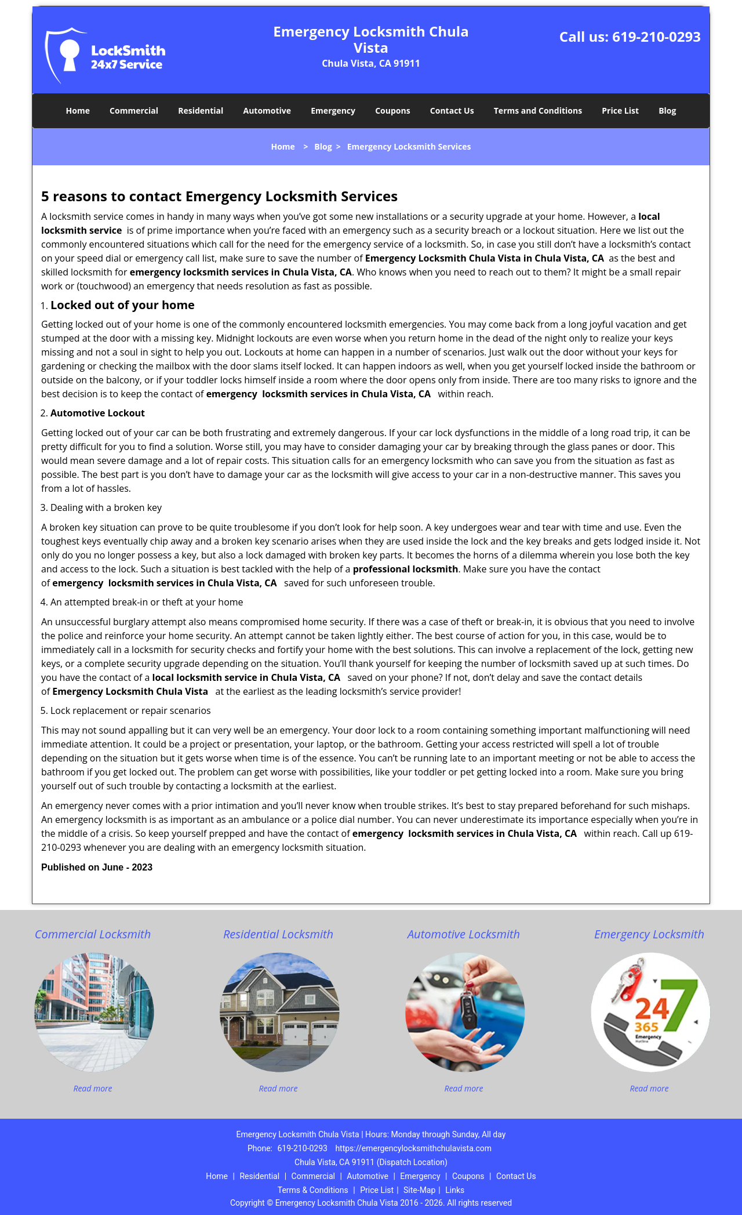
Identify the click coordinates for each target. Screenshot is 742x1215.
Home (78, 110)
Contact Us (452, 110)
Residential (200, 110)
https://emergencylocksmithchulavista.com (413, 1148)
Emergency (333, 110)
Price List (620, 110)
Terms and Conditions (538, 110)
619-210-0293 (656, 36)
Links (454, 1190)
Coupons (392, 110)
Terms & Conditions (313, 1190)
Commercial (134, 110)
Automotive (267, 110)
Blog (667, 110)
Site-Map (419, 1190)
